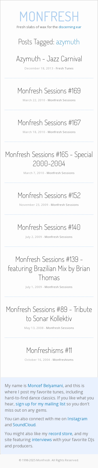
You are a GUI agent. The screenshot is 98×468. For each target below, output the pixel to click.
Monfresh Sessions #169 (49, 90)
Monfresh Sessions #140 (49, 227)
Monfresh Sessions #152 (49, 195)
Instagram (77, 419)
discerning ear (70, 27)
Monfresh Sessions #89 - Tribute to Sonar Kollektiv (49, 313)
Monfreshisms (63, 360)
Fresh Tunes (65, 68)
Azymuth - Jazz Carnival (49, 58)
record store (60, 433)
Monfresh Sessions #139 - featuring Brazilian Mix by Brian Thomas (49, 268)
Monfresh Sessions (62, 100)
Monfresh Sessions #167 (49, 122)
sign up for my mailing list (40, 404)
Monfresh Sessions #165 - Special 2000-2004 (49, 158)
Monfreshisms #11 (49, 350)
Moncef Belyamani (45, 385)
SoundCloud (24, 425)
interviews (42, 439)
